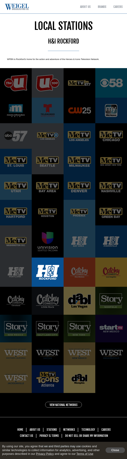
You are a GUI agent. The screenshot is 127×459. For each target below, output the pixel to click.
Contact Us (26, 435)
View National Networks (64, 405)
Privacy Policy (45, 453)
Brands (102, 7)
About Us (85, 7)
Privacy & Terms (49, 435)
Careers (118, 7)
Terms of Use (84, 453)
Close (115, 450)
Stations (52, 429)
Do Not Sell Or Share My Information (86, 435)
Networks (69, 429)
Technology (88, 429)
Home (20, 429)
